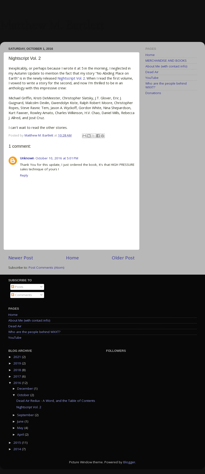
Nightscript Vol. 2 (71, 78)
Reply (24, 175)
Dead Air (152, 72)
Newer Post (20, 258)
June (21, 421)
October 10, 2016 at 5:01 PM (57, 158)
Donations (153, 93)
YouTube (152, 78)
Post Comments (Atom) (46, 267)
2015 (17, 442)
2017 (17, 376)
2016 (17, 383)
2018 (17, 370)
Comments (21, 295)
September (26, 415)
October (23, 395)
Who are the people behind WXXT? (166, 85)
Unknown (27, 158)
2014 (17, 449)
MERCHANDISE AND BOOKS (166, 60)
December (25, 388)
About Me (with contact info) (166, 66)
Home (72, 258)
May (20, 428)
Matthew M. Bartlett (52, 25)
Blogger (129, 462)
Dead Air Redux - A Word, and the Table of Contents (55, 400)
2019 (17, 363)
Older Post (123, 258)
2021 (17, 357)
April (21, 434)
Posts (17, 287)
